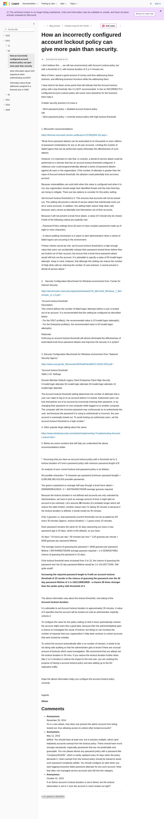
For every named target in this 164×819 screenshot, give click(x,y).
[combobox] (19, 29)
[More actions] (120, 26)
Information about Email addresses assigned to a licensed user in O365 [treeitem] (20, 86)
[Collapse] (34, 23)
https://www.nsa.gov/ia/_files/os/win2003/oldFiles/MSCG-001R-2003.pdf (76, 364)
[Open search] (151, 3)
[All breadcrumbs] (43, 26)
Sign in (158, 3)
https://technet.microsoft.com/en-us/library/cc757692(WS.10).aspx (73, 135)
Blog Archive (54, 26)
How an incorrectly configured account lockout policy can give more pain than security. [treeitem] (21, 61)
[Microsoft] (5, 4)
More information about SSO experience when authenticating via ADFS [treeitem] (22, 74)
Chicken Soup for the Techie (77, 26)
